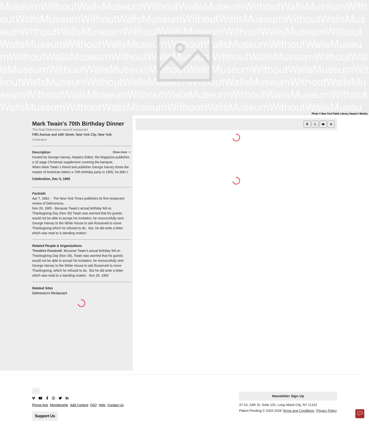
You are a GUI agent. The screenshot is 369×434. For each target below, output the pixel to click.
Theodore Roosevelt (47, 251)
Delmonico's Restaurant (49, 293)
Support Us (45, 416)
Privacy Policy (326, 411)
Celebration (39, 139)
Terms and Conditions (298, 411)
